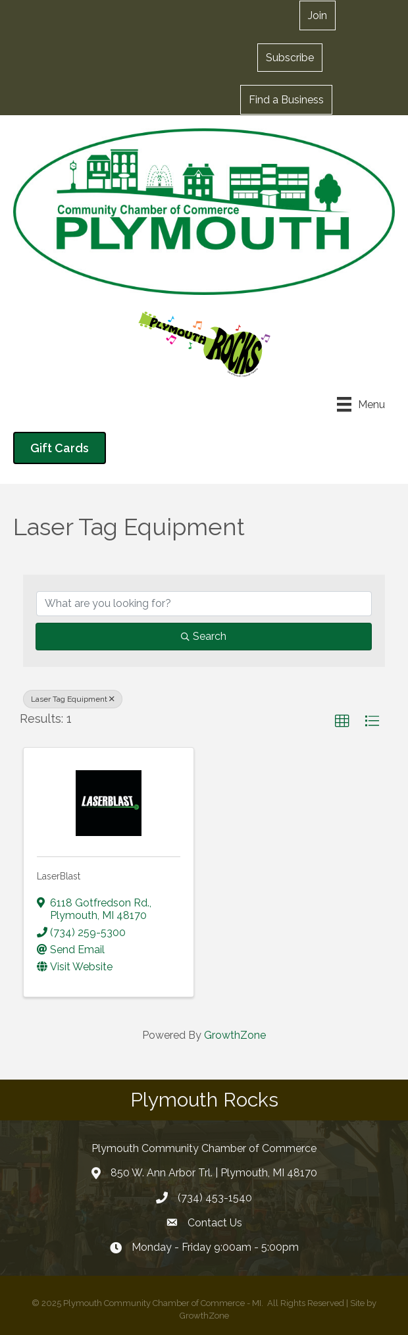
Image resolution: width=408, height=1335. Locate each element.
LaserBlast (58, 876)
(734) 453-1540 (215, 1197)
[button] (317, 15)
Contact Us (215, 1223)
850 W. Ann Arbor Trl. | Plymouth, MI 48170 (214, 1172)
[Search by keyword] (204, 603)
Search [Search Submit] (203, 636)
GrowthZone (235, 1035)
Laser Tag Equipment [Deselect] (73, 699)
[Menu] (361, 404)
